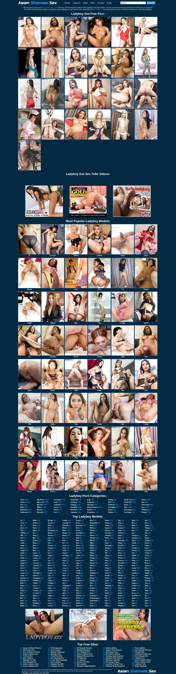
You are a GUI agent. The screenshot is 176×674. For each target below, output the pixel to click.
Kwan (78, 548)
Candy (35, 558)
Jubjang (65, 586)
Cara (34, 560)
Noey (107, 560)
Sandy (134, 543)
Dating (109, 3)
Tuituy (147, 545)
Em (49, 543)
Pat (119, 550)
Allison (23, 533)
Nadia (92, 591)
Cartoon (36, 565)
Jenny (64, 565)
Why (146, 568)
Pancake (121, 540)
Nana (92, 606)
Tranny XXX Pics (83, 662)
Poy (119, 601)
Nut (106, 591)
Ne (106, 540)
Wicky (147, 570)
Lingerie (90, 502)
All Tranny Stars (112, 652)
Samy (134, 540)
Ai (21, 525)
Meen (92, 528)
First (49, 565)
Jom (64, 578)
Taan (133, 598)
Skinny (110, 512)
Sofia (133, 563)
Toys (143, 507)
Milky (92, 545)
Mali (77, 593)
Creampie (57, 500)
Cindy (35, 583)
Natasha (108, 533)
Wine (147, 575)
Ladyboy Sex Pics (57, 666)
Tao (146, 520)
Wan (146, 563)
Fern (49, 563)
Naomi (107, 528)
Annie (22, 560)
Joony (64, 580)
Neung (107, 548)
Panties (90, 510)
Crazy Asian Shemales (59, 660)
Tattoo (143, 500)
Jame (64, 550)
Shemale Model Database (86, 666)
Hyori (64, 535)
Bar (21, 588)
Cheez (35, 570)
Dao (34, 598)
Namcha (93, 596)
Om (119, 520)
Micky (92, 540)
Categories (76, 3)
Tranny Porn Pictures (114, 650)
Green (50, 606)
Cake (35, 553)
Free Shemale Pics (141, 656)
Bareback (23, 510)
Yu (146, 596)
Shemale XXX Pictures (114, 658)
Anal (22, 500)
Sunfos (134, 586)
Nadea (92, 588)
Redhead (111, 505)
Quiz (133, 520)
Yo (146, 588)
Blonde (39, 510)
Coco (34, 586)
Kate (78, 528)
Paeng (120, 528)
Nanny (107, 525)
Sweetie (134, 596)
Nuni (107, 588)
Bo (34, 533)
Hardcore (74, 510)
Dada (35, 596)
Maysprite (93, 523)
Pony (120, 591)
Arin (22, 565)
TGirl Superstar (56, 648)
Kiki (77, 538)
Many (78, 598)
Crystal (35, 593)
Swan (134, 593)
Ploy (119, 580)
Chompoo (36, 578)
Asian (22, 502)
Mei (91, 533)
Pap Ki (120, 545)
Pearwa (121, 560)
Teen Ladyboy (140, 648)
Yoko (146, 591)
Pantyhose (91, 512)
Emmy (50, 548)
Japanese (74, 512)
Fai (49, 553)
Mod (91, 570)
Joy (63, 583)
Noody (107, 575)
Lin (77, 568)
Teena (147, 525)
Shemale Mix (139, 652)
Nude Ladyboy (111, 648)
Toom (147, 543)
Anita (22, 553)
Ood (119, 523)
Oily (106, 603)
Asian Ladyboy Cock (30, 664)
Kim (77, 540)
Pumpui (121, 606)
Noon (107, 580)
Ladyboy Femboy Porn (114, 664)
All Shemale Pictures (84, 648)
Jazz (64, 558)
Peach (120, 558)
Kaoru (64, 603)
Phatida (121, 563)
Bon (34, 538)
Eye (49, 550)
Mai (77, 591)
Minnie (92, 558)
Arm (22, 570)
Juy (63, 596)
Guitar (64, 520)
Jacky (64, 545)
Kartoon (79, 525)
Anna (22, 558)
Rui (133, 530)
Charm (35, 568)
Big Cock (40, 502)
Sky (133, 553)
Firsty (50, 568)
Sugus (134, 583)
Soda (133, 560)
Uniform (144, 510)
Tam (133, 603)
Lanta (78, 555)
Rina (133, 525)
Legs (89, 500)
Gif (49, 575)
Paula (120, 555)
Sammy (134, 538)
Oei (106, 596)
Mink (92, 555)
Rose (133, 528)
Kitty (78, 545)
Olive (107, 606)
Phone (120, 565)
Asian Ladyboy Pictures (32, 648)
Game (50, 573)
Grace (50, 603)
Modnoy (93, 573)
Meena (92, 530)
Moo (91, 583)
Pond (120, 588)
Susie (134, 591)
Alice (22, 528)
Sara (133, 545)
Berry (35, 528)
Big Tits (40, 505)
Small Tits (128, 502)
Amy (22, 548)
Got (49, 601)
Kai (63, 601)
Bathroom (24, 512)
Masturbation (92, 507)
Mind (92, 550)
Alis (21, 530)
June (64, 593)
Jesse (64, 568)
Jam (64, 548)
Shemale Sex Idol (29, 660)
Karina (65, 606)
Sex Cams (100, 3)
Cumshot (57, 505)
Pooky (120, 596)
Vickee (147, 553)
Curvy (56, 507)
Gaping (73, 505)
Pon (119, 586)
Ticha (147, 530)
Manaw (79, 596)
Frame (50, 570)
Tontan (147, 540)
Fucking (74, 502)
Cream (35, 588)
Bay (21, 593)
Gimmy (50, 583)
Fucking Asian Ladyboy (114, 656)
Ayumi (22, 578)
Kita (77, 543)
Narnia (107, 530)
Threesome (145, 505)
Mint (92, 560)
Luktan (78, 580)
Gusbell (65, 523)
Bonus (35, 540)
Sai (133, 533)
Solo (125, 507)
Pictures (67, 3)
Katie (78, 530)
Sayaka (134, 548)
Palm (120, 530)
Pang (120, 543)
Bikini (39, 507)
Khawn (78, 535)
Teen (143, 502)
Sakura (134, 535)
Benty (35, 523)
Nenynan (108, 545)
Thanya (147, 528)
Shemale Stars (56, 654)
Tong (146, 538)
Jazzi (64, 560)
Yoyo (146, 593)
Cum (55, 502)
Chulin (35, 580)
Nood (107, 573)
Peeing (110, 500)
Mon (91, 575)
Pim (119, 573)
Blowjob (40, 512)
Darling (35, 603)
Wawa (147, 565)
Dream (50, 535)
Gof (49, 593)
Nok (106, 565)
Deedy (50, 523)
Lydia (78, 583)
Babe (22, 507)
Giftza (50, 580)
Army (22, 573)
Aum (22, 575)
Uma (146, 548)
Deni (49, 525)
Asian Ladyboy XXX (142, 662)
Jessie (64, 570)
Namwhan (93, 601)
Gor (49, 598)
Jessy (64, 573)
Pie (119, 570)
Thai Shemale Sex (29, 662)
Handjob (74, 507)
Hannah (65, 525)
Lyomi (78, 586)
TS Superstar (82, 658)
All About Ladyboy (113, 654)
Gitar (50, 588)
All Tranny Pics (28, 650)
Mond (92, 578)
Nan (91, 603)
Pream (120, 603)
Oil (106, 601)
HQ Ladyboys (28, 658)
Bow (34, 545)
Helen (64, 528)
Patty (120, 553)
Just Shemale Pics (57, 658)
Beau (22, 596)
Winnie (147, 578)
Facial (56, 510)
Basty (22, 591)
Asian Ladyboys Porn (85, 654)
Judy (64, 588)
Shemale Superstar (58, 652)
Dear (34, 606)
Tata (146, 523)
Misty (92, 565)
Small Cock (128, 500)
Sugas (134, 580)
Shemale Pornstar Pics (85, 656)
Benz (34, 525)
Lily (77, 565)
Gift (49, 578)
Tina (146, 533)
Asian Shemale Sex (35, 673)
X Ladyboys (81, 660)
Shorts (110, 510)
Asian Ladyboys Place (143, 660)
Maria (78, 603)
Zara (146, 606)
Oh (106, 598)
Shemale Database (83, 650)
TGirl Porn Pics (56, 656)
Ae (21, 520)
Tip (146, 535)
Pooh (120, 593)
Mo (91, 568)
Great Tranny (56, 650)
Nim (106, 550)
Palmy (120, 533)
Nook (107, 578)
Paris (120, 548)
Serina (134, 550)
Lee (77, 558)
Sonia (134, 570)
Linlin (78, 573)
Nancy (107, 520)
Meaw (92, 525)
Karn (78, 523)
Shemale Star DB (57, 664)
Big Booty (40, 500)
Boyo (34, 548)
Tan (133, 606)
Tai (133, 601)
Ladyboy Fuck (140, 664)
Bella (22, 606)
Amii (22, 543)
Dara (34, 601)
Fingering (74, 500)
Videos (92, 3)
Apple (22, 563)
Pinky (120, 578)
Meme (92, 535)
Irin (63, 540)
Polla (120, 583)
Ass (21, 505)
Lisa (77, 575)
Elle (49, 540)
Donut (50, 533)
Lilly (77, 563)
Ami (22, 540)
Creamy (36, 591)
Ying (146, 586)
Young (143, 512)
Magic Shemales (141, 666)
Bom (34, 535)
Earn (50, 538)
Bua (34, 550)
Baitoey (23, 580)
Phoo (120, 568)
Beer (22, 601)
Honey (64, 533)
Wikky (147, 573)
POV (110, 502)
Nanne (107, 523)
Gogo (50, 596)
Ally (21, 535)
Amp (22, 545)
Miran (92, 563)
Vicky (147, 555)
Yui (146, 598)
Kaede (64, 598)
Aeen (22, 523)
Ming (92, 553)
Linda (78, 570)
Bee (21, 598)
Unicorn (148, 550)
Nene (107, 543)
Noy (106, 583)
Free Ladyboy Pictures (31, 652)
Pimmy (120, 575)
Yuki (146, 601)
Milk (91, 543)
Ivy (63, 543)
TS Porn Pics (28, 656)
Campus (36, 555)
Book (35, 543)
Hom (64, 530)
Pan (119, 538)
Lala (77, 553)
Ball (21, 583)
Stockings (127, 512)
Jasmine (65, 555)
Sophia (134, 573)
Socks (126, 505)
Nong (107, 568)
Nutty (107, 593)
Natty (107, 538)
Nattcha (108, 535)
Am (21, 538)
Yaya (146, 583)
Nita (106, 558)
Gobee (50, 591)
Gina (50, 586)
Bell (21, 603)
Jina (64, 575)
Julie (64, 591)
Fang (50, 555)
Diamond (51, 530)
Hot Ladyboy (82, 664)
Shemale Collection (113, 660)
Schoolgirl (112, 507)
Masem (78, 606)
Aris (22, 568)
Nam (91, 593)
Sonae (134, 568)
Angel (22, 550)
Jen (63, 563)
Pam (119, 535)
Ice (63, 538)
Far (49, 558)
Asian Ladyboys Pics (30, 666)
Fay (49, 560)
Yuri (146, 603)
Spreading (128, 510)
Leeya (78, 560)
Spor (133, 578)
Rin (133, 523)
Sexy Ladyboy (56, 662)
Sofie (133, 565)
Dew (49, 528)
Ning (106, 555)
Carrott (35, 563)
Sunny (134, 588)
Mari (78, 601)
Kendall (79, 533)
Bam (22, 586)
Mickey (92, 538)
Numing (108, 586)
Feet (55, 512)
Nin (106, 553)
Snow (134, 558)
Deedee (50, 520)
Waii (146, 560)
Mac (77, 588)
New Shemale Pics (83, 652)
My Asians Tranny (112, 662)
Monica (92, 580)
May (91, 520)
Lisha (78, 578)
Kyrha (78, 550)
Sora (133, 575)
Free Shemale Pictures (143, 650)
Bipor (35, 530)
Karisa (78, 520)
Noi (106, 563)
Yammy (147, 580)
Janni (64, 553)
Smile (134, 555)
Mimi (92, 548)
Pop (119, 598)
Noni (106, 570)
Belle (34, 520)
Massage (90, 505)
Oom (120, 525)
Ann (22, 555)
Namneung (94, 598)
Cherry (35, 575)
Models (85, 3)
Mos (91, 586)
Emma (50, 545)
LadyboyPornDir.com (143, 654)
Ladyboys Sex (140, 658)
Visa (146, 558)
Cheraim (36, 573)
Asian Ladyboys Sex (30, 654)
